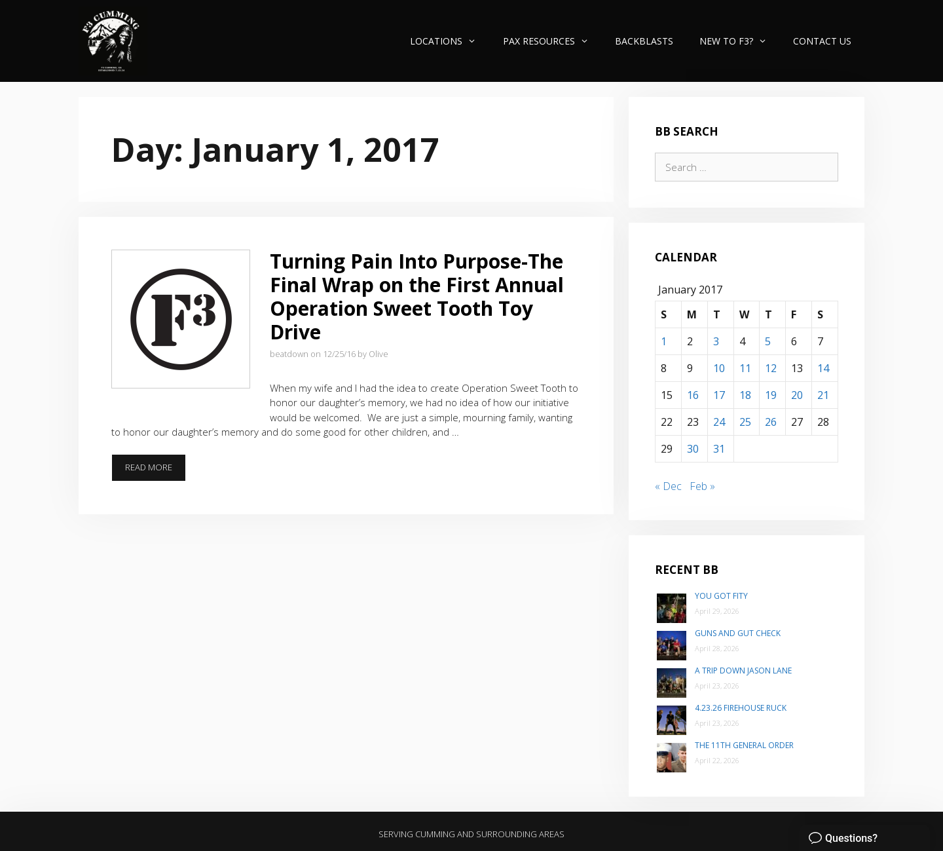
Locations (449, 41)
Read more (155, 471)
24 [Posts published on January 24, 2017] (719, 422)
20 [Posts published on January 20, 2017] (797, 395)
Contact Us (822, 41)
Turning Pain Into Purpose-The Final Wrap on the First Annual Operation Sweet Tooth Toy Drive (417, 296)
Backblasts (644, 41)
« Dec (668, 486)
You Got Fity (721, 595)
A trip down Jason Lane (743, 670)
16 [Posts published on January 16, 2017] (693, 395)
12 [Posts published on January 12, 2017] (771, 368)
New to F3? (739, 41)
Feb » (702, 486)
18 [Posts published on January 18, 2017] (745, 395)
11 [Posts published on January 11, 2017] (745, 368)
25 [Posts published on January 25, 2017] (745, 422)
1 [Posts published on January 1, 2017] (664, 341)
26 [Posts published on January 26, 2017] (771, 422)
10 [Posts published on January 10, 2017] (719, 368)
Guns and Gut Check (738, 633)
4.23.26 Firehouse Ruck (740, 707)
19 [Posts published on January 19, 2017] (771, 395)
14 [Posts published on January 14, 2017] (823, 368)
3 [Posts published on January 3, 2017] (716, 341)
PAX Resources (552, 41)
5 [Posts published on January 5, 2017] (768, 341)
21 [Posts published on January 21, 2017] (823, 395)
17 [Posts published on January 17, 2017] (719, 395)
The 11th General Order (744, 745)
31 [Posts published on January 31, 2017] (719, 449)
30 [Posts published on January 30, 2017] (693, 449)
